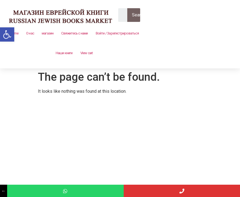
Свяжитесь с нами (74, 33)
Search (138, 15)
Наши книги (64, 53)
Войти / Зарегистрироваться (117, 33)
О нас (30, 33)
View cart (86, 53)
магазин (47, 33)
